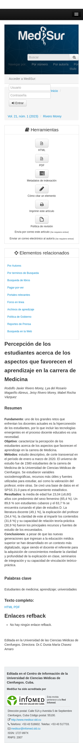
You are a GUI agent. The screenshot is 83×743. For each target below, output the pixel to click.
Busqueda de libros (18, 280)
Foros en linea (15, 302)
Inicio (54, 91)
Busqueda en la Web (19, 331)
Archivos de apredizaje (20, 309)
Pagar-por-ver (15, 287)
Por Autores (14, 265)
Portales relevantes (18, 294)
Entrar (18, 103)
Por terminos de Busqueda (23, 273)
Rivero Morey (52, 116)
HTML (8, 607)
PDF (17, 607)
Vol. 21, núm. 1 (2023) (23, 116)
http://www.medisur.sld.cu (26, 719)
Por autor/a (60, 64)
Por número (40, 64)
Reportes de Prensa (19, 324)
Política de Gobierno (19, 316)
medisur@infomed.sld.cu (25, 728)
